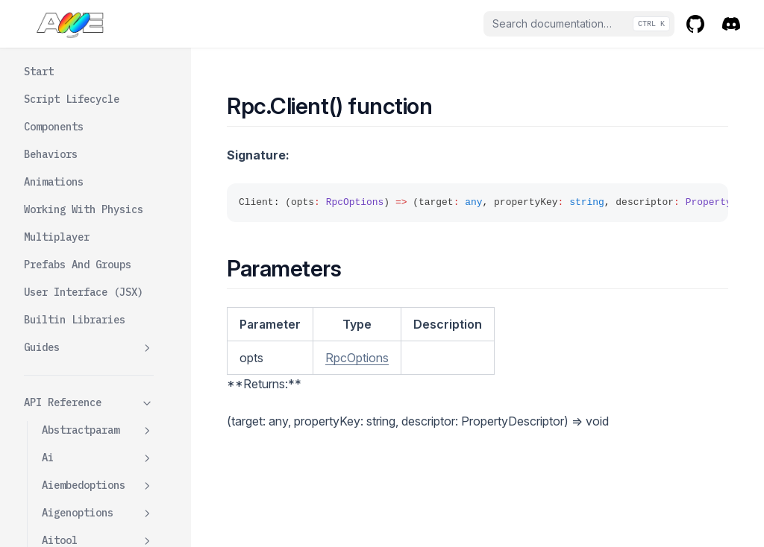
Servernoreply (98, 404)
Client (78, 294)
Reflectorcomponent (98, 50)
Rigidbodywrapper (98, 231)
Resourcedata (98, 114)
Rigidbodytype (80, 196)
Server (78, 377)
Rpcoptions (98, 460)
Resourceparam (98, 169)
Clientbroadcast (104, 322)
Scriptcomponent (98, 515)
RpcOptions (357, 357)
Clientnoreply (98, 349)
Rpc (98, 267)
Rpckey (60, 432)
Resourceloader (83, 141)
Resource (98, 86)
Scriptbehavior (98, 488)
